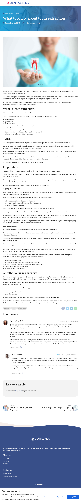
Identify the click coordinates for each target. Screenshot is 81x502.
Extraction (6, 308)
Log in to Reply (14, 347)
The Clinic (6, 461)
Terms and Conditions (10, 476)
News (17, 14)
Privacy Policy (7, 474)
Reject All (60, 497)
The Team (6, 459)
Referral (5, 463)
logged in (18, 391)
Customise (47, 497)
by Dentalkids (30, 23)
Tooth (14, 308)
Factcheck (9, 14)
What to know (22, 308)
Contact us (7, 470)
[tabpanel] (40, 62)
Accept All (72, 497)
